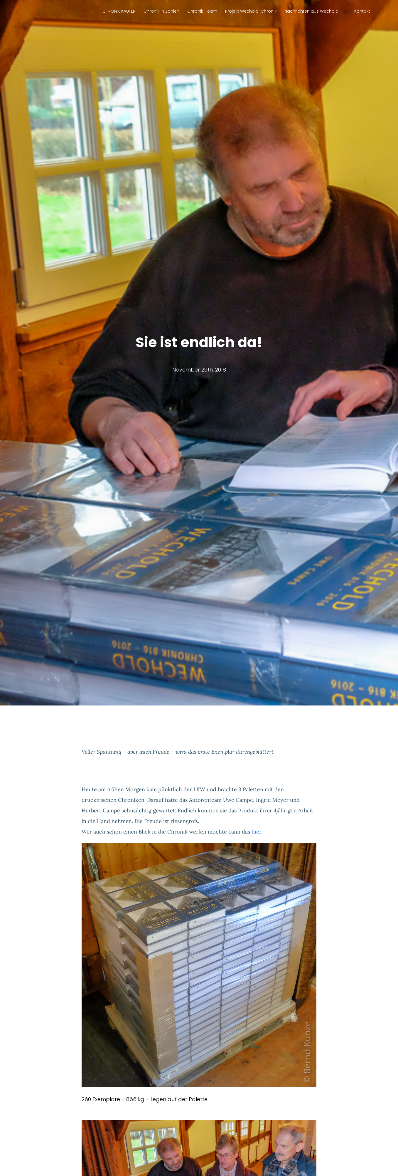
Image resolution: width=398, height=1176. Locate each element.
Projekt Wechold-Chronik (250, 11)
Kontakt (362, 11)
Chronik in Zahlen (161, 11)
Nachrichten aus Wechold (311, 11)
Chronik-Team (202, 11)
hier (256, 831)
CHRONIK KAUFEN (119, 11)
